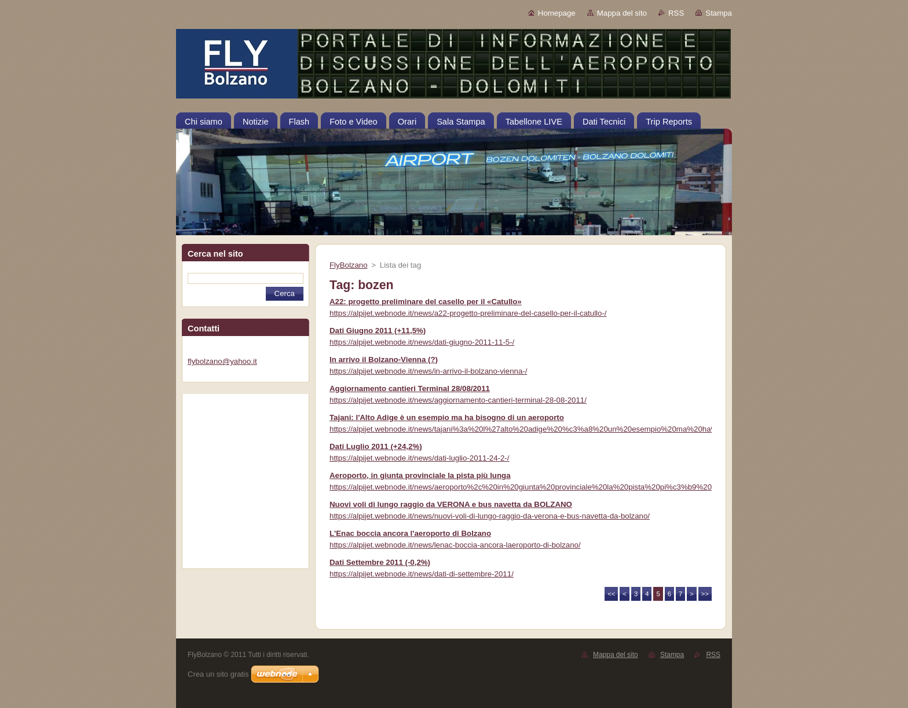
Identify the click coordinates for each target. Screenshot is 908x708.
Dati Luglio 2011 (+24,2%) (375, 446)
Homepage (557, 13)
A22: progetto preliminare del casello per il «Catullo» (425, 301)
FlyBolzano (348, 265)
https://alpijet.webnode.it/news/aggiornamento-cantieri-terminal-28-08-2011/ (458, 400)
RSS (676, 13)
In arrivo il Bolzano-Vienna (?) (383, 359)
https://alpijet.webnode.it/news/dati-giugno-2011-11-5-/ (421, 342)
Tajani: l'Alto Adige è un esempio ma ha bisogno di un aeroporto (446, 417)
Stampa (718, 13)
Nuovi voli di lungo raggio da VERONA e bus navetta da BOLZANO (450, 504)
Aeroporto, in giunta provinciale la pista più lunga (420, 475)
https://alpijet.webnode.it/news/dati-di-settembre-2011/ (421, 574)
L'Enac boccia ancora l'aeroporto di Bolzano (410, 533)
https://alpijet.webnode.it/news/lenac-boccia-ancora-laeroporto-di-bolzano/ (455, 545)
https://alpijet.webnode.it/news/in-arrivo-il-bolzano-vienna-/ (428, 371)
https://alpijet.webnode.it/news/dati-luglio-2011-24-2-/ (419, 458)
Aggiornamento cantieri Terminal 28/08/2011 (409, 388)
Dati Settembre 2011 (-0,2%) (379, 562)
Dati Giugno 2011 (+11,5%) (377, 330)
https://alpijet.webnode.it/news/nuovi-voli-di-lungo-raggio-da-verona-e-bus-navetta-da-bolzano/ (489, 516)
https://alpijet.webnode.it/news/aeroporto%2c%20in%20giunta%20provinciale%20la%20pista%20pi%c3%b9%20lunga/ (531, 487)
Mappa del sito (622, 13)
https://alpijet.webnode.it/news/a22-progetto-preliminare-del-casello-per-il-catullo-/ (468, 313)
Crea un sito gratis (218, 674)
